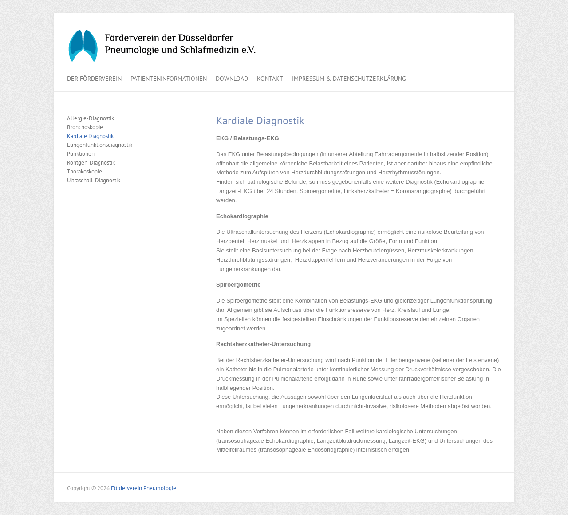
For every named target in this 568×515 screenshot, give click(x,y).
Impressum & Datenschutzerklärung (349, 79)
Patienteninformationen (168, 79)
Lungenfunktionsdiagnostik (99, 145)
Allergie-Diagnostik (90, 118)
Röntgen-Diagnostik (91, 162)
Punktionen (81, 153)
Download (232, 79)
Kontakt (270, 79)
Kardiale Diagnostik (90, 136)
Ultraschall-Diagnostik (93, 180)
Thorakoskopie (84, 171)
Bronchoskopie (85, 127)
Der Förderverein (94, 79)
